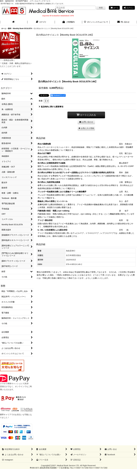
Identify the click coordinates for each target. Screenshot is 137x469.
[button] (86, 128)
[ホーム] (13, 22)
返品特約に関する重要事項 (51, 107)
